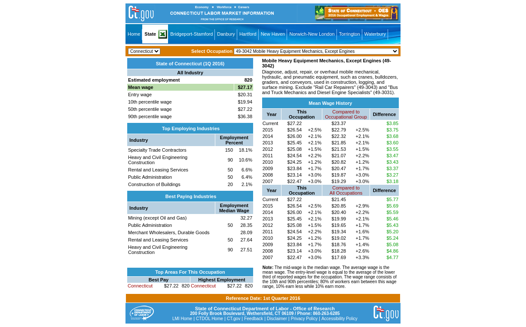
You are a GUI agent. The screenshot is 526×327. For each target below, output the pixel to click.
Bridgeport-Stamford (191, 34)
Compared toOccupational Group (346, 114)
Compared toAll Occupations (346, 190)
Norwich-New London (311, 34)
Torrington (349, 34)
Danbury (226, 34)
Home (134, 34)
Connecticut (140, 285)
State (150, 34)
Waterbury (375, 34)
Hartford (248, 34)
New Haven (273, 34)
